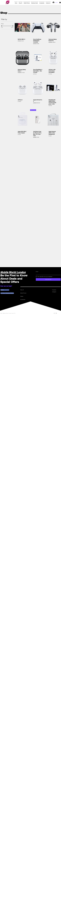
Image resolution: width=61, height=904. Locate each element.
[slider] (1, 26)
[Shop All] (24, 290)
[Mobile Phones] (24, 293)
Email (37, 271)
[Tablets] (24, 296)
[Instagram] (56, 292)
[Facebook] (56, 290)
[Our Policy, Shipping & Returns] (7, 293)
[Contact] (4, 290)
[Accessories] (24, 299)
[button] (60, 2)
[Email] (48, 274)
